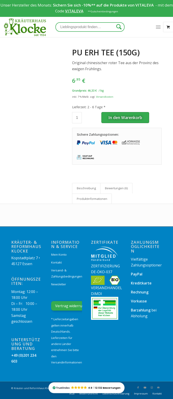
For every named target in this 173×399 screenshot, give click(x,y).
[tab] (86, 188)
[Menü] (158, 27)
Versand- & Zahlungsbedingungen (66, 273)
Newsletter (58, 284)
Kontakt (56, 262)
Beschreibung (86, 188)
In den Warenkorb (125, 117)
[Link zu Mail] (158, 387)
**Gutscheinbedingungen (103, 11)
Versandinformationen (66, 362)
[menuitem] (72, 393)
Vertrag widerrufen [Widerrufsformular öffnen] (71, 305)
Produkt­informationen (92, 199)
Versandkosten (104, 96)
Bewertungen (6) (116, 188)
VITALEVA (145, 5)
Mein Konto (59, 254)
